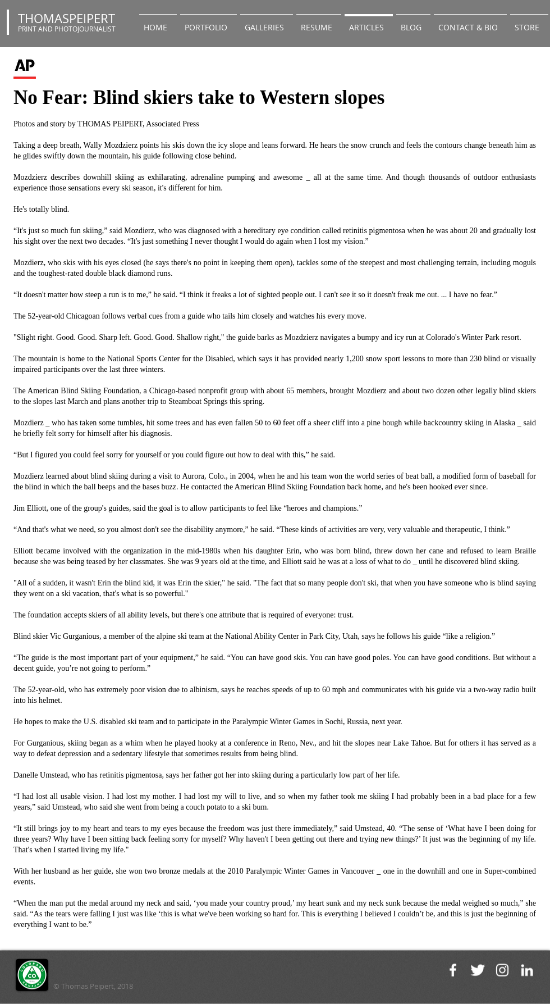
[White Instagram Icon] (502, 970)
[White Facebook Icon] (452, 970)
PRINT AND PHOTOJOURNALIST (67, 28)
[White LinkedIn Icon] (527, 970)
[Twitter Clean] (477, 970)
